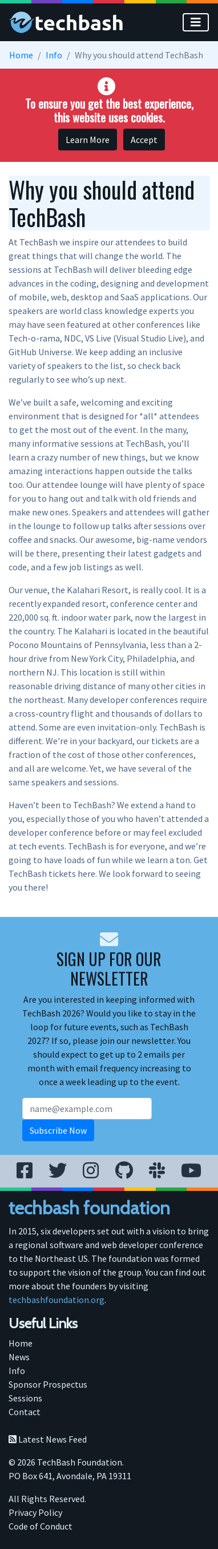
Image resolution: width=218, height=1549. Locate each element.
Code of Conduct (40, 1526)
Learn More (88, 139)
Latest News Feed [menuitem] (48, 1439)
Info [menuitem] (17, 1370)
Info (54, 55)
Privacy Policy (35, 1512)
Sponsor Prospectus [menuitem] (48, 1384)
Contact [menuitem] (25, 1411)
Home (21, 55)
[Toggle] (196, 22)
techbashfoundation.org (56, 1299)
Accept (144, 139)
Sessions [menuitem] (25, 1398)
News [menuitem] (19, 1357)
